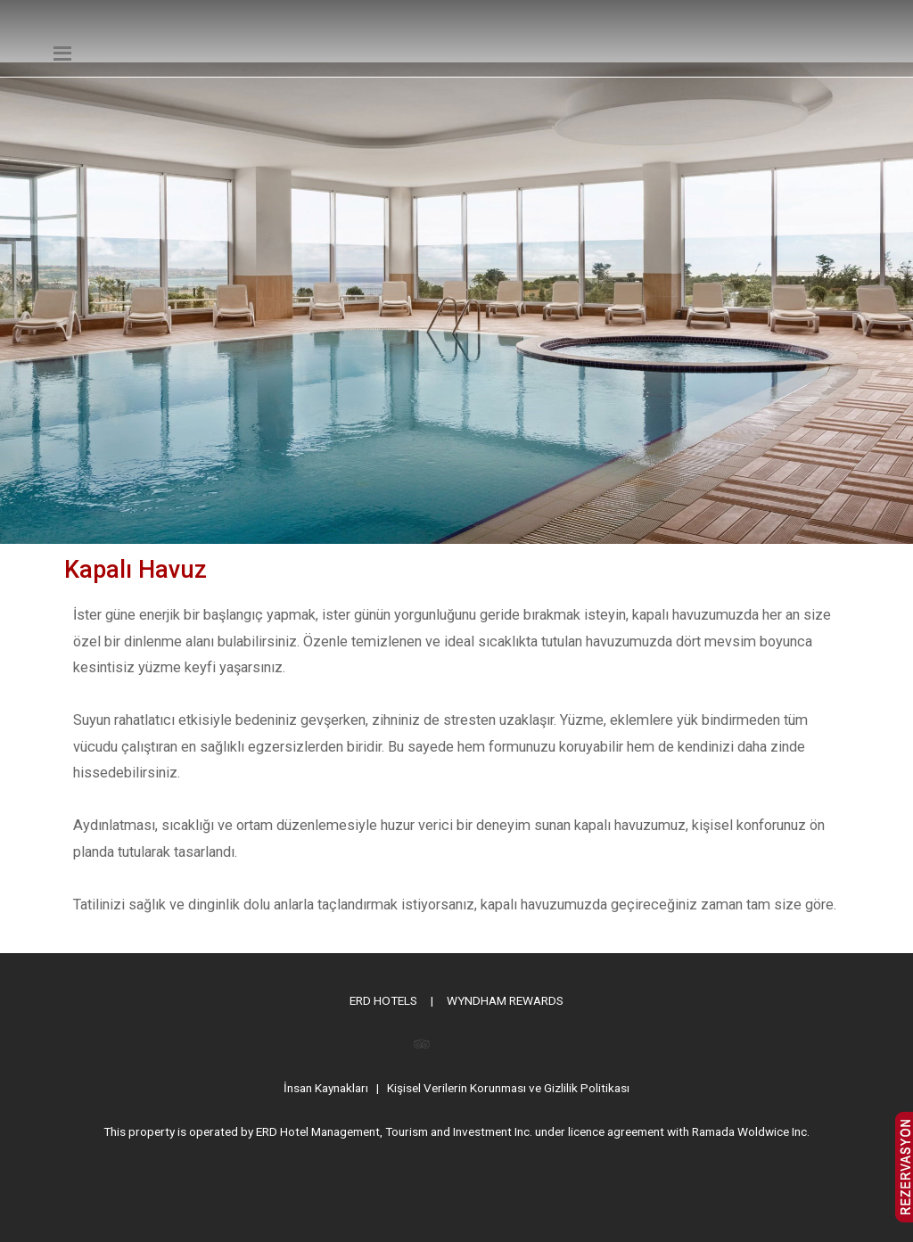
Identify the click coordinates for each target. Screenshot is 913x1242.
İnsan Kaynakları (326, 1088)
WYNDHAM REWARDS (505, 1000)
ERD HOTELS (383, 1000)
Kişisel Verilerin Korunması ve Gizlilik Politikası (508, 1088)
